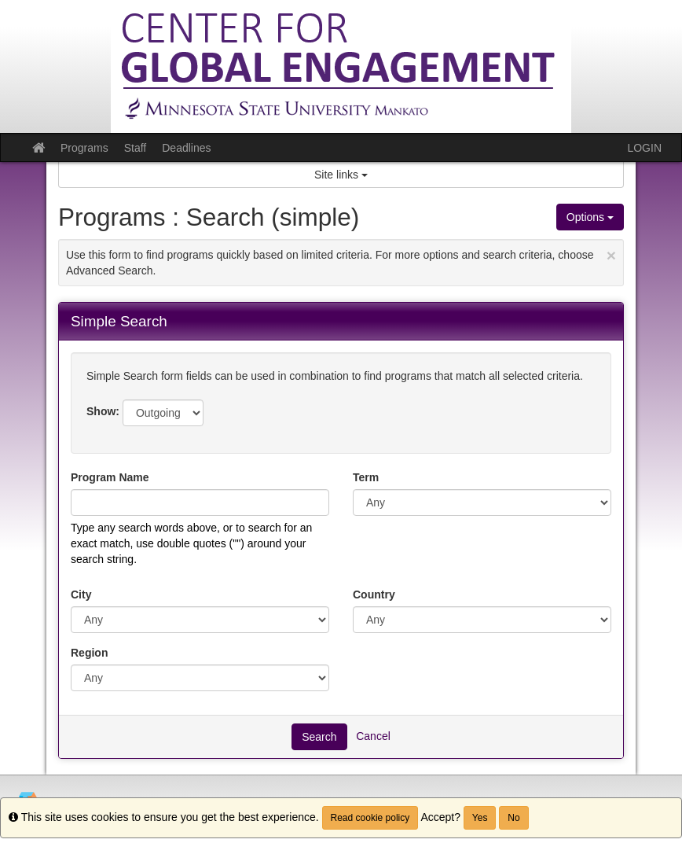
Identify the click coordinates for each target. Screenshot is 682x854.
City (81, 594)
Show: (102, 411)
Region (89, 652)
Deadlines (186, 148)
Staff (135, 148)
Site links (341, 174)
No (513, 817)
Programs (84, 148)
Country (374, 594)
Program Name (110, 477)
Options (590, 217)
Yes (480, 817)
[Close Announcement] (611, 255)
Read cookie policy (370, 817)
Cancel (373, 735)
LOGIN (644, 148)
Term (366, 477)
